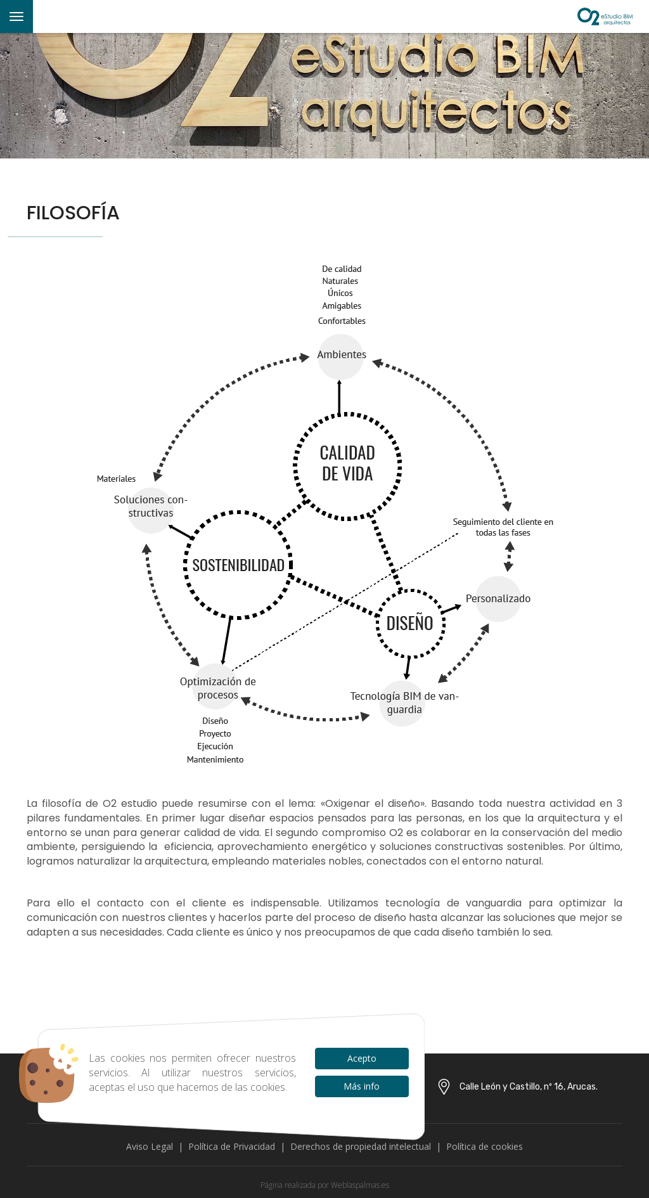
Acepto (361, 1058)
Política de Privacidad (231, 1146)
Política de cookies (484, 1146)
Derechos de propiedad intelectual (360, 1146)
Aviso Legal (149, 1146)
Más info (362, 1086)
